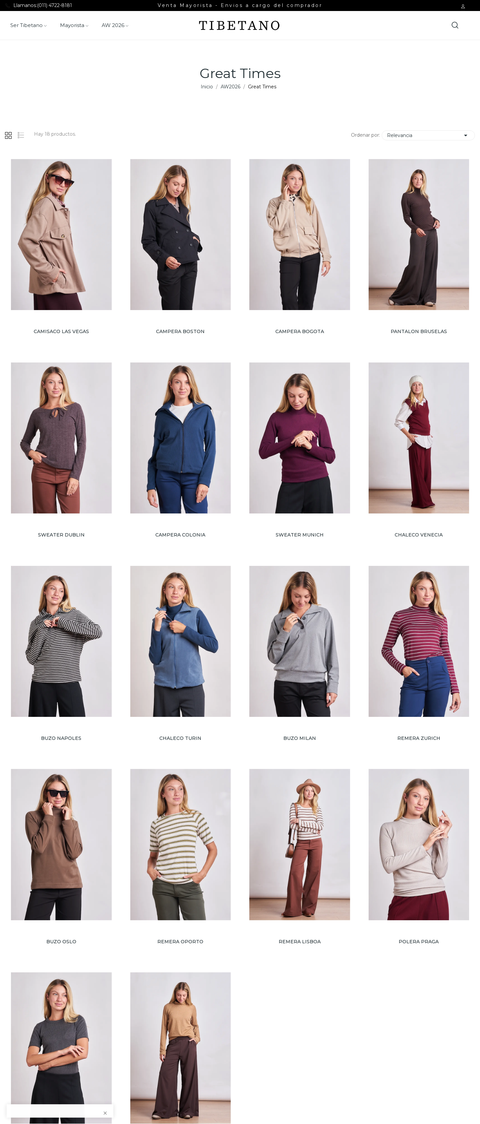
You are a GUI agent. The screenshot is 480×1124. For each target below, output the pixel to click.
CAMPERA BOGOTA (299, 331)
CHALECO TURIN (180, 738)
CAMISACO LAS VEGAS (61, 331)
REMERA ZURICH (418, 738)
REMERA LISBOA (300, 942)
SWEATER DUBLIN (61, 535)
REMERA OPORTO (180, 942)
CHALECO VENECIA (419, 535)
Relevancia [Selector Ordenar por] (428, 135)
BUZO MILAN (299, 738)
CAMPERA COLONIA (180, 535)
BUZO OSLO (61, 942)
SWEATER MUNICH (300, 535)
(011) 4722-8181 (54, 5)
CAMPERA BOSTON (180, 331)
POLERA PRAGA (419, 942)
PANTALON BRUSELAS (419, 331)
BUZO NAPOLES (61, 738)
